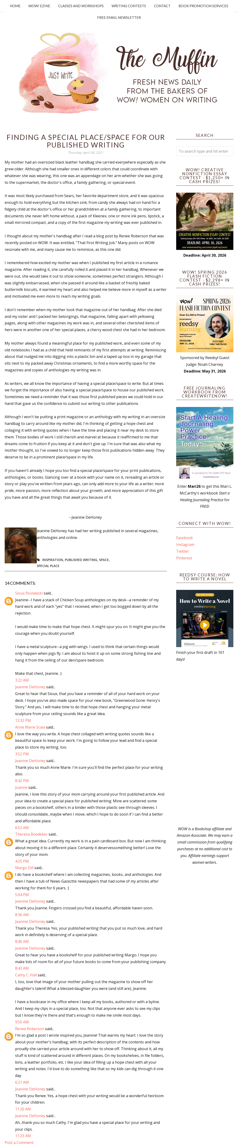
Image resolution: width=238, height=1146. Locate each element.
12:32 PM (23, 720)
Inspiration (52, 560)
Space (104, 560)
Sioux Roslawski (29, 593)
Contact (162, 6)
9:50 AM (22, 1022)
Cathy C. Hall (26, 975)
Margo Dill (24, 867)
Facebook (184, 537)
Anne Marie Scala (30, 727)
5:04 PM (22, 894)
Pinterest (184, 558)
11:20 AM (23, 1109)
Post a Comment (19, 1142)
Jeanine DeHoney (30, 686)
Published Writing (81, 560)
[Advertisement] (204, 744)
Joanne (21, 787)
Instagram (185, 544)
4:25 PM (22, 861)
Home (15, 6)
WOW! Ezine (39, 6)
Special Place (48, 566)
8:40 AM (22, 941)
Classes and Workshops (81, 6)
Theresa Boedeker (31, 834)
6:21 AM (22, 1082)
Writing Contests (129, 6)
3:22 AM (22, 680)
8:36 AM (22, 914)
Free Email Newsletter (119, 17)
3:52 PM (22, 753)
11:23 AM (23, 1135)
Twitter (182, 551)
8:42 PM (22, 780)
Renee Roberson (29, 1028)
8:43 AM (22, 968)
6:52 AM (22, 827)
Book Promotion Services (203, 6)
